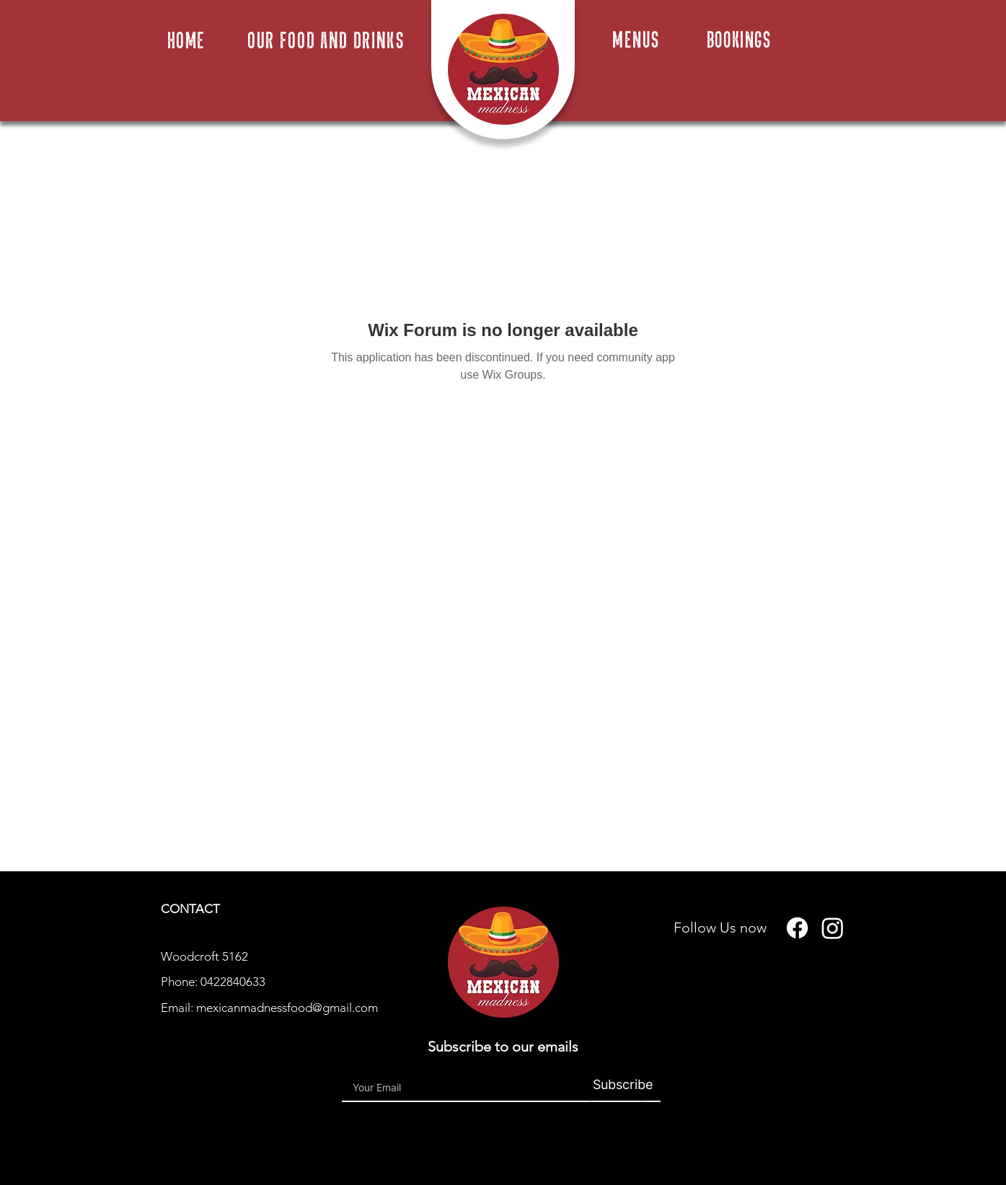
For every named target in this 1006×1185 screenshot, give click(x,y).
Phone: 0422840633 (213, 981)
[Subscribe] (616, 1085)
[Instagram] (833, 928)
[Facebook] (797, 928)
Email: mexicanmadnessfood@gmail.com (269, 1007)
